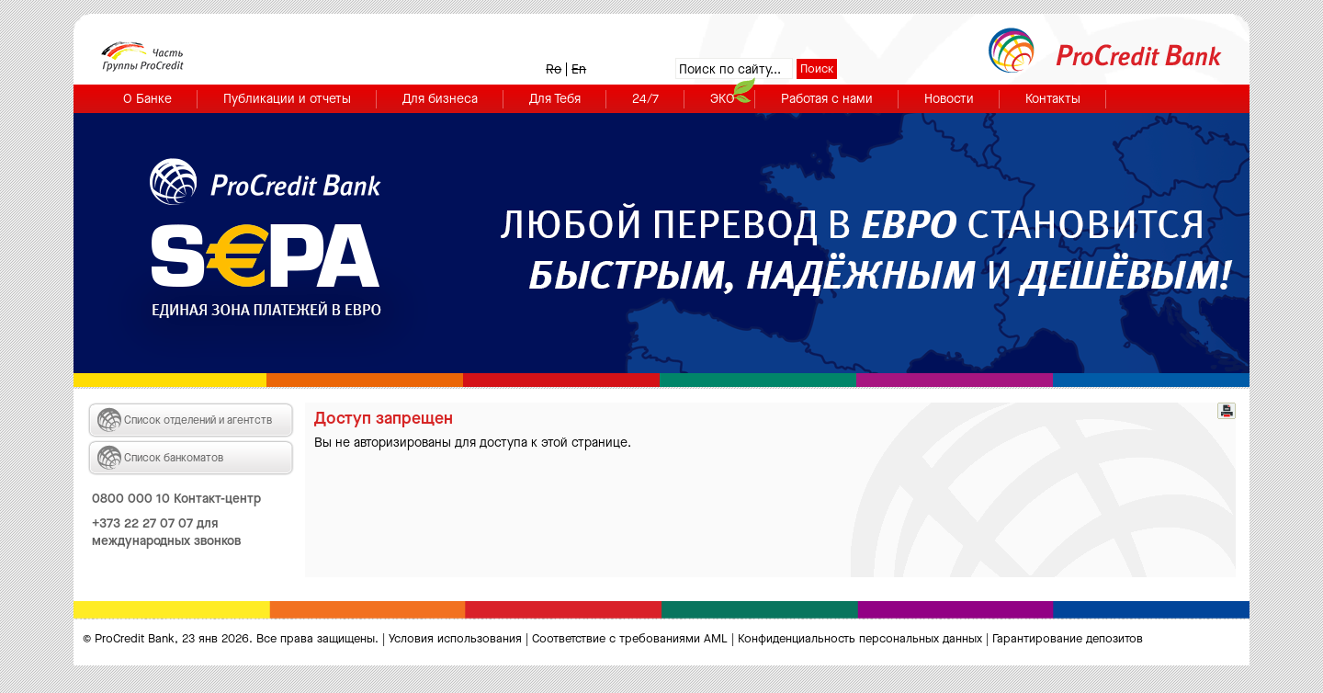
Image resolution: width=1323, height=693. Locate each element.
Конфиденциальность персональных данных (860, 638)
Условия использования (455, 638)
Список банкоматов (175, 457)
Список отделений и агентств (198, 420)
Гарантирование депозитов (1067, 638)
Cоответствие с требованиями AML (630, 638)
